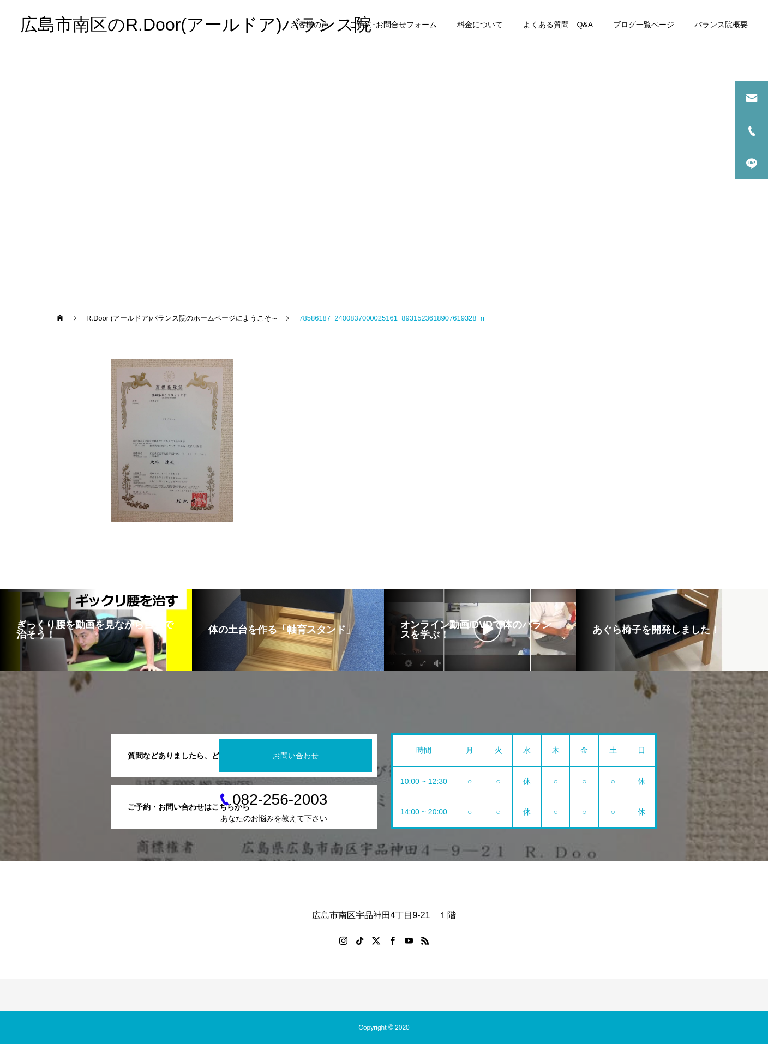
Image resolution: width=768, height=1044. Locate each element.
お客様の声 (310, 24)
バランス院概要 (721, 24)
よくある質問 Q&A (558, 24)
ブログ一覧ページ (643, 24)
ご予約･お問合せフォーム (393, 24)
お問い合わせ (296, 755)
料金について (480, 24)
